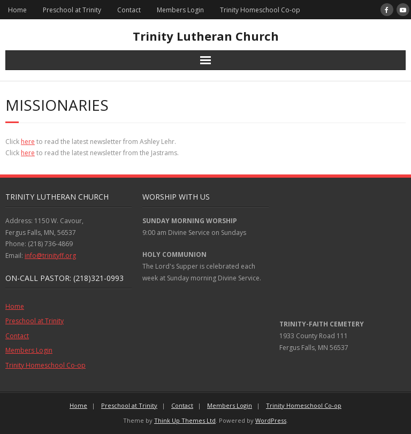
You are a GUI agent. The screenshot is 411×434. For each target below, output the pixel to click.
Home (17, 9)
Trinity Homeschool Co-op (260, 9)
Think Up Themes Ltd (185, 420)
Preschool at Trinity (72, 9)
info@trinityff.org (50, 255)
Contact (129, 9)
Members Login (180, 9)
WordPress (270, 420)
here (28, 141)
